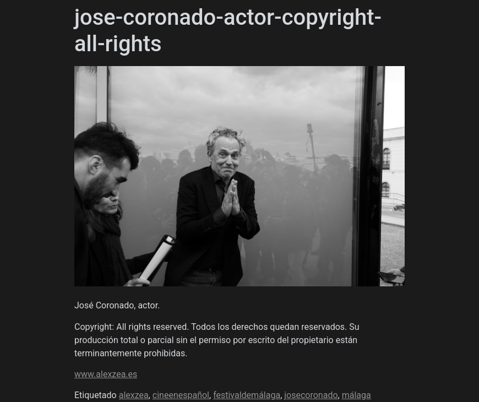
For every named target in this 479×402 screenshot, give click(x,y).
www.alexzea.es (105, 374)
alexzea (134, 395)
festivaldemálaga (246, 395)
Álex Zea (99, 91)
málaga (356, 395)
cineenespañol (181, 395)
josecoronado (311, 395)
